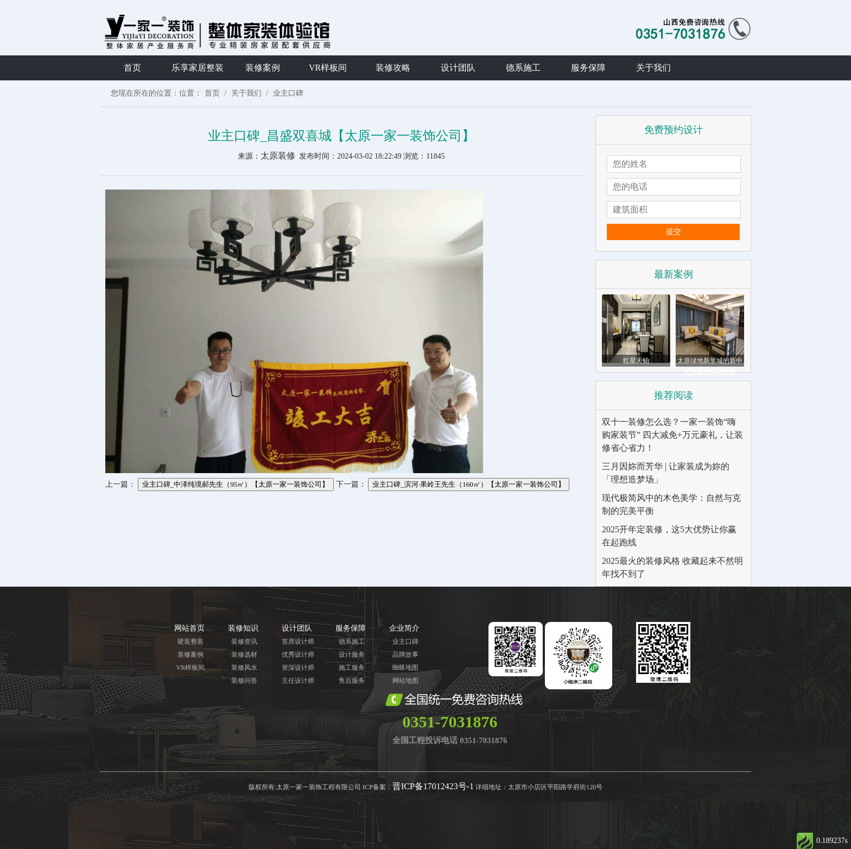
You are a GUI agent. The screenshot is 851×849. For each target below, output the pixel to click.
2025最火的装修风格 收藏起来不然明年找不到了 (672, 567)
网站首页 (189, 628)
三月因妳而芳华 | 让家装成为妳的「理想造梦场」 (665, 473)
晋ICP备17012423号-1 (433, 786)
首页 (132, 67)
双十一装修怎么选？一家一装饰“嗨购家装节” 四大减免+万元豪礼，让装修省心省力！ (672, 434)
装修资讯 (244, 641)
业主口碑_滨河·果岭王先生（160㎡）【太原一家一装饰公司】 (468, 484)
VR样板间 (328, 67)
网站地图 (405, 680)
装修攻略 (393, 67)
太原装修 (278, 155)
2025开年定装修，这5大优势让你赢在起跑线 (669, 536)
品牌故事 (405, 654)
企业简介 (404, 628)
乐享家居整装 (198, 67)
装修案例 (262, 67)
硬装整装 (190, 641)
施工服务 (352, 667)
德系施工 (523, 67)
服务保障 (588, 67)
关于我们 (653, 67)
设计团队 (458, 67)
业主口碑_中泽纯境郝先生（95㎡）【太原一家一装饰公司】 (235, 484)
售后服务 (352, 680)
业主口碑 (288, 93)
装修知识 (243, 628)
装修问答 (244, 680)
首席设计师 (298, 641)
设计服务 (352, 654)
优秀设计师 (298, 654)
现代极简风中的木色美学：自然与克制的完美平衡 (671, 504)
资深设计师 (298, 667)
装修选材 (244, 654)
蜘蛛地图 (405, 667)
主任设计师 (298, 680)
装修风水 (244, 667)
